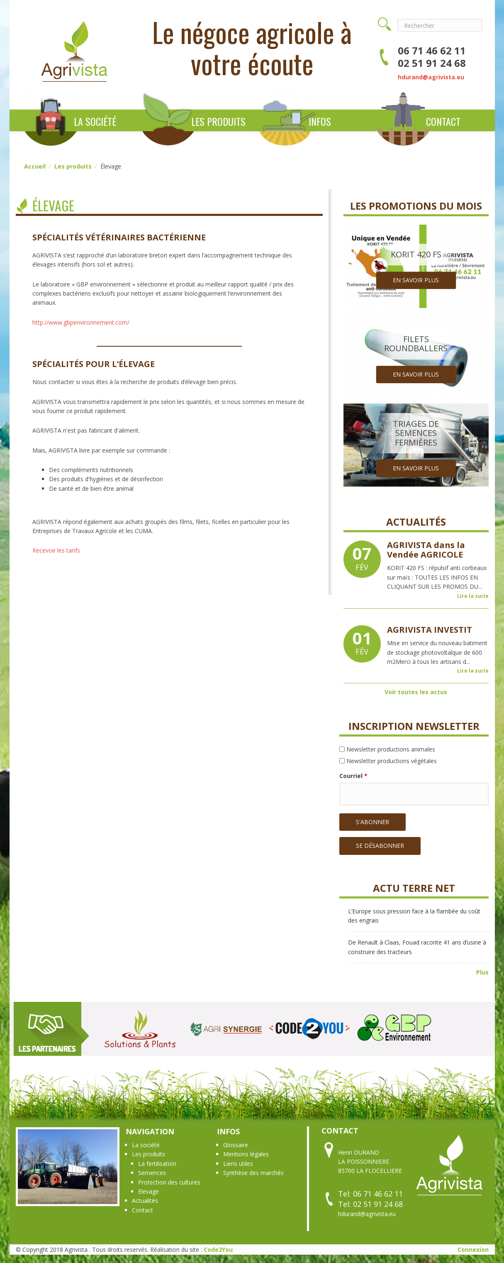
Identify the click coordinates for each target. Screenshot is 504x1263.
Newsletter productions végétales (391, 761)
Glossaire (235, 1145)
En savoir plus (416, 280)
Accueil (35, 166)
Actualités (145, 1200)
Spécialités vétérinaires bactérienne (119, 237)
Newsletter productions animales (390, 749)
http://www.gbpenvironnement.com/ (80, 322)
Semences (152, 1173)
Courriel (353, 776)
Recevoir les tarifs (56, 550)
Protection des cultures (169, 1182)
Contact (443, 121)
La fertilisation (157, 1164)
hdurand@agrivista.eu (431, 77)
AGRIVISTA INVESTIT (429, 629)
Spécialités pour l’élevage (93, 364)
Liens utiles (238, 1164)
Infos (320, 121)
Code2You (218, 1249)
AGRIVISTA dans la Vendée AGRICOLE (426, 549)
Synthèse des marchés (253, 1173)
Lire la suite (473, 596)
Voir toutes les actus (416, 692)
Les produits (218, 121)
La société (95, 121)
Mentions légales (246, 1154)
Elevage (148, 1191)
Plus (482, 972)
